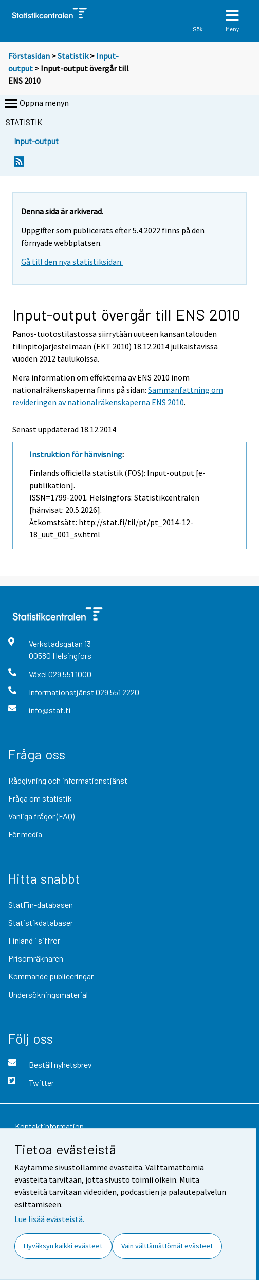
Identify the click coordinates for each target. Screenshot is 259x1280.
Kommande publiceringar (51, 976)
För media (25, 834)
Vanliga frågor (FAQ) (41, 816)
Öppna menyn (36, 103)
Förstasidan (29, 56)
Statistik (73, 56)
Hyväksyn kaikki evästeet (63, 1245)
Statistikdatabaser (40, 922)
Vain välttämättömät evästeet (167, 1245)
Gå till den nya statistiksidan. (72, 261)
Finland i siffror (34, 940)
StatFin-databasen (40, 904)
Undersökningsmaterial (48, 994)
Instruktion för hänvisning (75, 454)
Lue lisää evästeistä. (49, 1219)
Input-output (36, 141)
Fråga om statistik (40, 798)
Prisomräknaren (35, 958)
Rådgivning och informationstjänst (67, 780)
